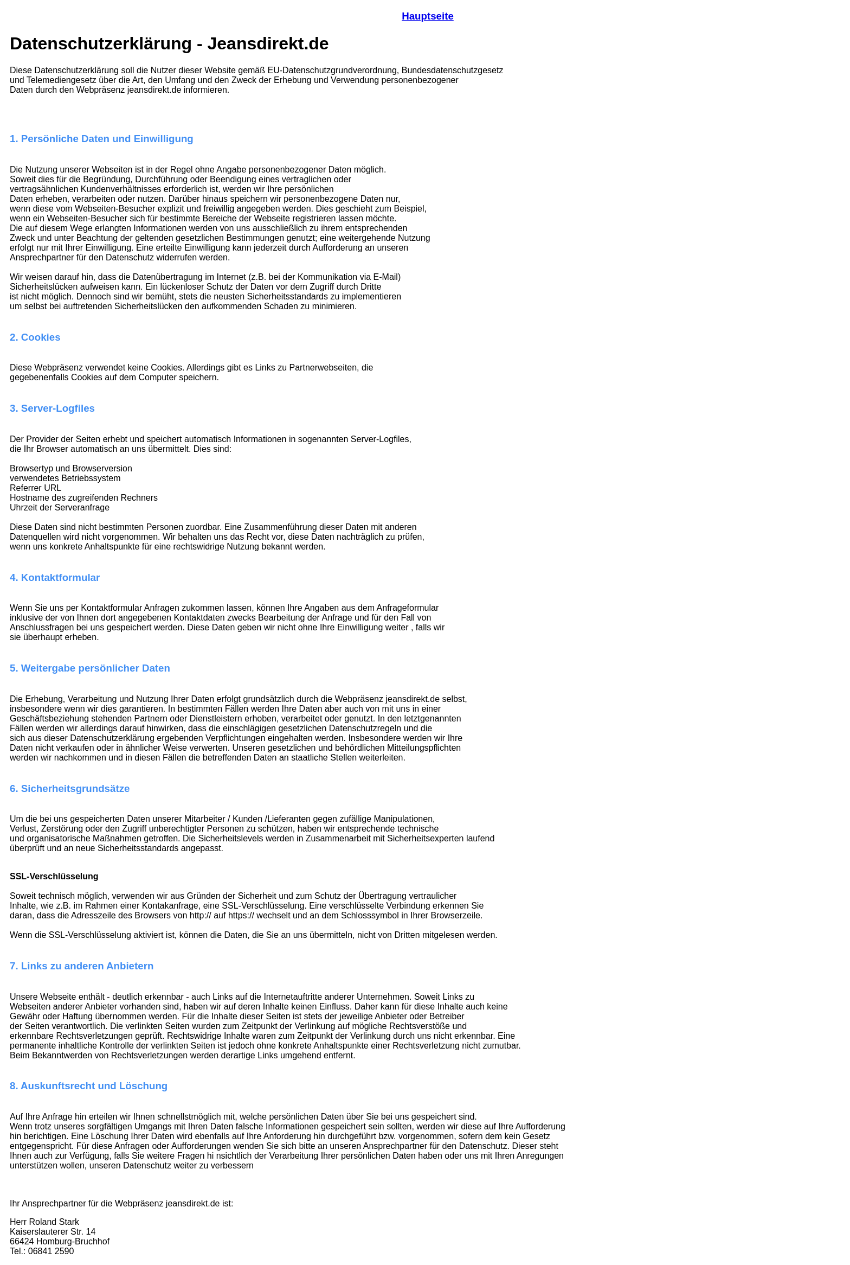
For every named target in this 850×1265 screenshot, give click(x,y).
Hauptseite (428, 16)
